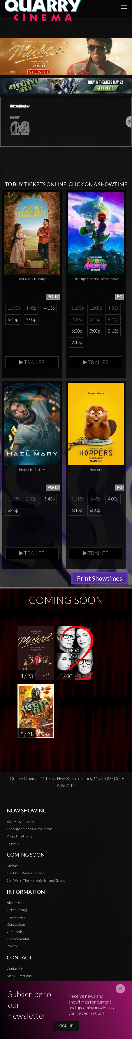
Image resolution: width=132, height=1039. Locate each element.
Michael (13, 866)
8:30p (95, 510)
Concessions (16, 924)
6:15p (76, 510)
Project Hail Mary (20, 836)
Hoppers (13, 843)
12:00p (95, 308)
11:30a (13, 308)
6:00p (76, 330)
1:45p (31, 308)
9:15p (76, 342)
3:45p (95, 319)
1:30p (113, 308)
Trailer (32, 362)
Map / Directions (19, 976)
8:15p (113, 330)
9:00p (31, 319)
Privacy (12, 946)
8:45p (13, 510)
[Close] (120, 988)
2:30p (76, 319)
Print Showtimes (99, 578)
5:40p (49, 498)
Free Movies (16, 917)
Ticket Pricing (17, 910)
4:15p (49, 308)
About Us (13, 902)
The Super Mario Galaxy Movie (30, 829)
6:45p (13, 319)
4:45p (113, 319)
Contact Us (15, 968)
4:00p (113, 498)
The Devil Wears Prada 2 (25, 873)
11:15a (13, 498)
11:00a (77, 308)
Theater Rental (18, 939)
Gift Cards (14, 931)
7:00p (95, 330)
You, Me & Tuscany (20, 821)
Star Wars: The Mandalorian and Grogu (36, 880)
